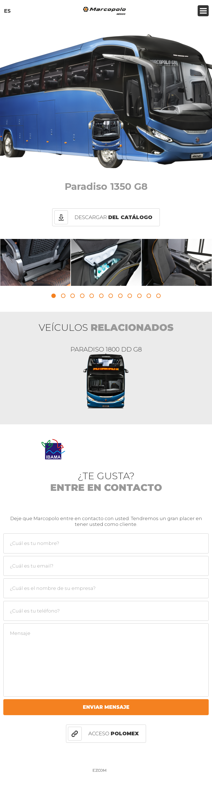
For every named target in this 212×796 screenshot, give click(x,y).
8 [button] (120, 296)
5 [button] (91, 296)
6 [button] (101, 296)
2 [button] (63, 296)
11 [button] (149, 296)
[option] (35, 262)
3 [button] (72, 296)
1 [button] (53, 296)
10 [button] (139, 296)
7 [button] (110, 296)
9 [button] (130, 296)
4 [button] (82, 296)
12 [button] (158, 296)
